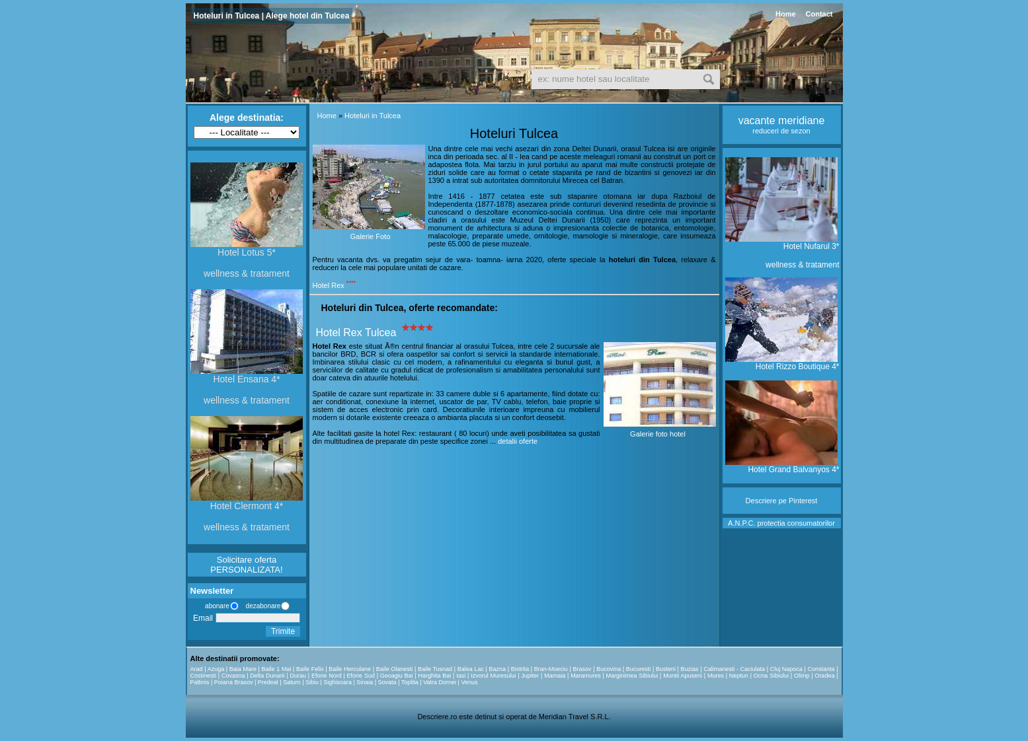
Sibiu (312, 682)
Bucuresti (638, 669)
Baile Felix (310, 669)
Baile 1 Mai (277, 669)
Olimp (802, 675)
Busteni (666, 669)
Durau (298, 675)
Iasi (460, 675)
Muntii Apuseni (682, 675)
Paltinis (200, 682)
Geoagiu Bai (396, 675)
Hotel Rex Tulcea (356, 332)
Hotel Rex (328, 285)
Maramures (586, 675)
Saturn (292, 682)
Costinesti (203, 675)
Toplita (409, 682)
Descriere (761, 501)
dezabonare (262, 606)
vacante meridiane (781, 120)
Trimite (283, 631)
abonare (215, 606)
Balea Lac (470, 669)
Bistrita (520, 669)
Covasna (233, 675)
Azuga (216, 669)
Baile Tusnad (435, 669)
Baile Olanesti (394, 669)
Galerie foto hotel (658, 434)
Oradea (824, 675)
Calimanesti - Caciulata (734, 669)
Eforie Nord (326, 675)
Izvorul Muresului (493, 675)
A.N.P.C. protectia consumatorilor (781, 523)
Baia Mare (243, 669)
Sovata (387, 682)
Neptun (738, 675)
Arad (196, 669)
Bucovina (608, 669)
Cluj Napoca (786, 669)
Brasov (582, 669)
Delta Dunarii (267, 675)
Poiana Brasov (233, 682)
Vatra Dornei (439, 682)
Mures (715, 675)
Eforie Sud (361, 675)
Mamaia (554, 675)
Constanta (820, 669)
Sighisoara (337, 682)
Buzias (690, 669)
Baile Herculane (350, 669)
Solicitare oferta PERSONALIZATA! (246, 565)
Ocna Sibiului (771, 675)
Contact (819, 14)
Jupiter (530, 675)
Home (785, 14)
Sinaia (364, 682)
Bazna (497, 669)
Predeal (268, 682)
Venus (469, 682)
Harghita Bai (435, 675)
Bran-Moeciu (551, 669)
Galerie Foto (370, 236)
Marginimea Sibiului (632, 675)
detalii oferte (517, 441)
